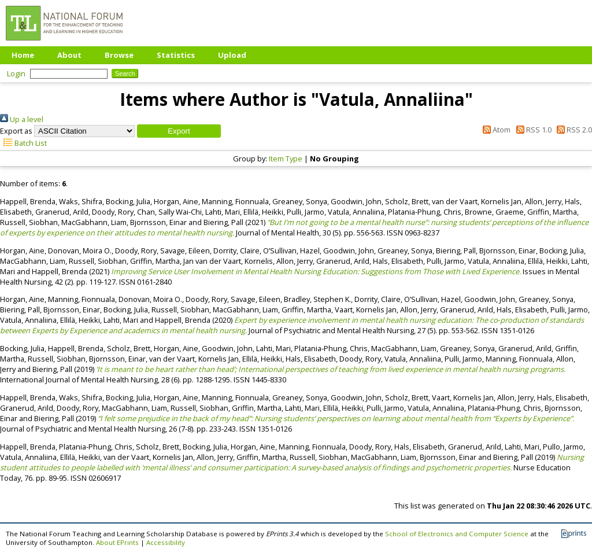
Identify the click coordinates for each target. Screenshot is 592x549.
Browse (119, 55)
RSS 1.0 (531, 129)
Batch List (23, 143)
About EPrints (117, 542)
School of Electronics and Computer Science (456, 533)
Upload (232, 55)
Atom (494, 129)
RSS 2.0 (572, 129)
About (69, 55)
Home (23, 55)
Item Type (285, 158)
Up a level (21, 119)
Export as (16, 131)
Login (16, 73)
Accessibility (165, 542)
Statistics (176, 55)
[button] (179, 131)
